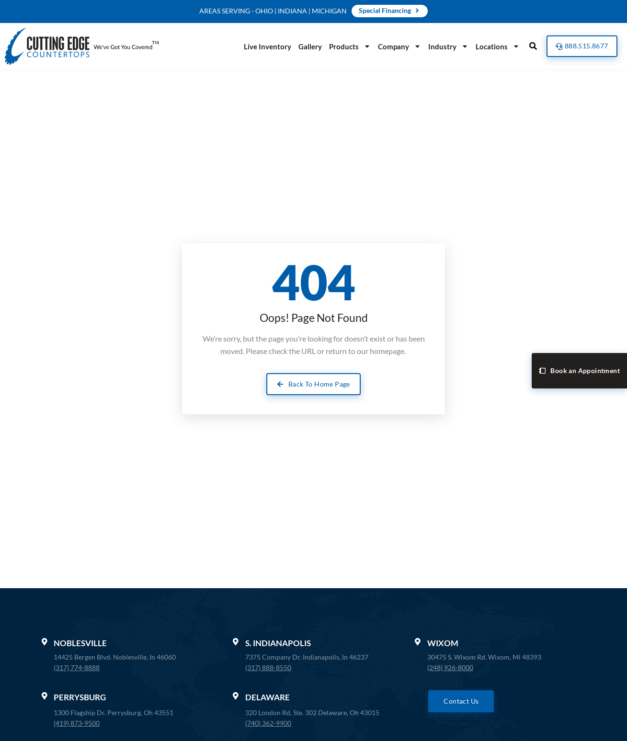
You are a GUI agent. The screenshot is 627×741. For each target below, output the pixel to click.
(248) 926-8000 (450, 667)
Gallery (307, 46)
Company (396, 46)
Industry (445, 46)
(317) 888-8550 (268, 667)
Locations (495, 46)
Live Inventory (264, 46)
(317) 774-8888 (77, 667)
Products (347, 46)
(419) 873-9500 (77, 723)
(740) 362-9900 (268, 723)
